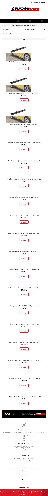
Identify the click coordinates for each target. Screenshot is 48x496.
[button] (6, 21)
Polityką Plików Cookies (37, 491)
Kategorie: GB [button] (6, 29)
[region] (24, 414)
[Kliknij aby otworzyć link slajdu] (24, 414)
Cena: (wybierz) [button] (7, 34)
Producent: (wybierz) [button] (30, 29)
